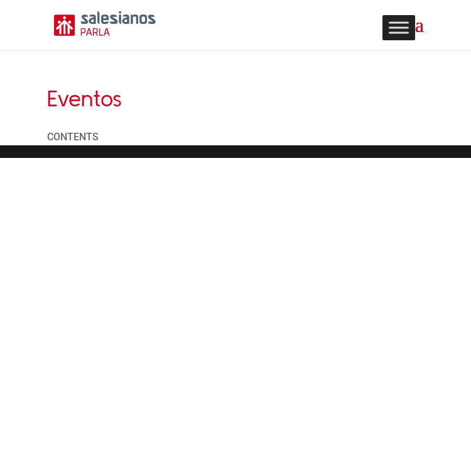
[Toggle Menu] (399, 27)
